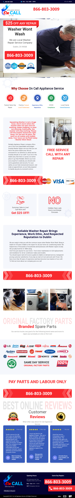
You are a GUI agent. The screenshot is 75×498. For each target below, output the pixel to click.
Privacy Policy (9, 491)
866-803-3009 (8, 2)
